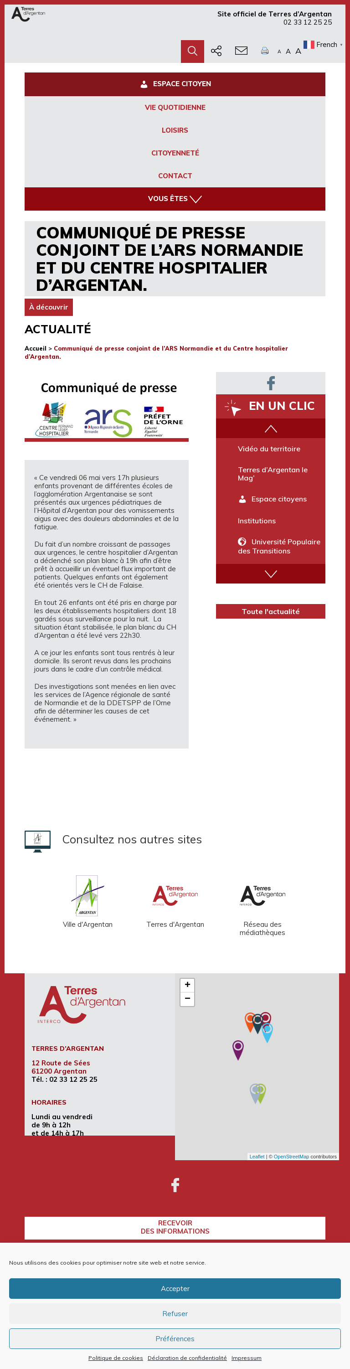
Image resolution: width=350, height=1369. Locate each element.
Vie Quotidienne (175, 107)
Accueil (35, 348)
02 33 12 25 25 (307, 22)
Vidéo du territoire (269, 448)
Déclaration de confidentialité (187, 1357)
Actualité (58, 329)
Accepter (175, 1288)
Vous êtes (175, 198)
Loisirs (175, 130)
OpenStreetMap (291, 1156)
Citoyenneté (175, 153)
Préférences (175, 1338)
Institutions (257, 520)
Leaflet (257, 1156)
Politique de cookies (115, 1357)
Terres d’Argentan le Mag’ (273, 473)
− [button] (187, 999)
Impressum (247, 1357)
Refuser (175, 1313)
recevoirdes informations (175, 1227)
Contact (175, 175)
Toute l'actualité (271, 611)
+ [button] (187, 985)
